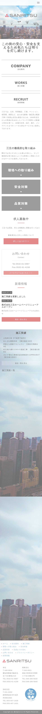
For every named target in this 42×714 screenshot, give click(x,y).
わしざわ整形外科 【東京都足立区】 (18, 341)
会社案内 (15, 643)
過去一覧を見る (21, 319)
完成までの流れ (20, 649)
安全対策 (23, 646)
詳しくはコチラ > (21, 241)
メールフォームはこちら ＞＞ (21, 273)
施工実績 (26, 643)
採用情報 (6, 655)
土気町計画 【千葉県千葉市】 (14, 338)
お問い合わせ (8, 652)
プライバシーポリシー (25, 652)
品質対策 (6, 649)
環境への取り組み (10, 646)
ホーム (5, 643)
